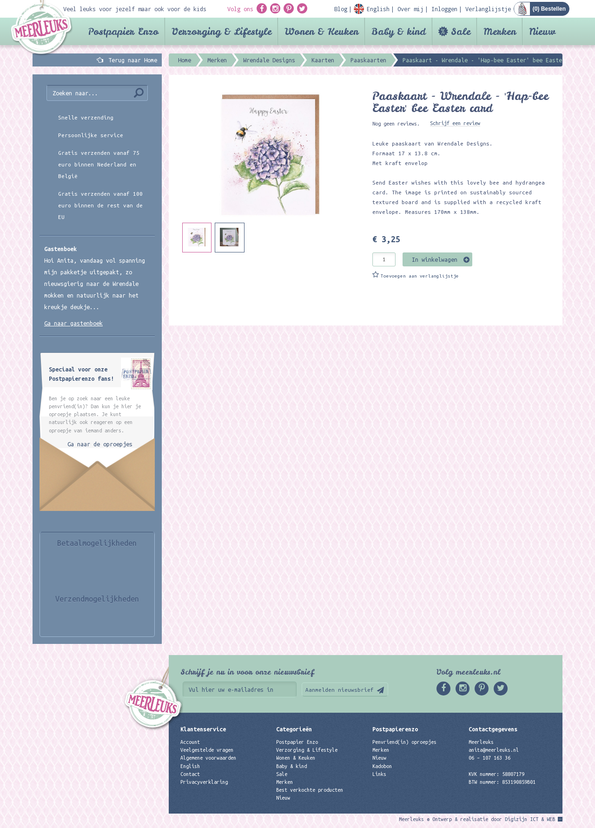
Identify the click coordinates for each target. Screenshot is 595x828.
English (190, 766)
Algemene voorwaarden (208, 758)
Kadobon (382, 766)
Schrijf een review (455, 123)
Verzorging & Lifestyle (221, 31)
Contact (190, 774)
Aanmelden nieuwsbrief (339, 690)
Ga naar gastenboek (73, 323)
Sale (460, 31)
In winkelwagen (434, 259)
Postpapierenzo (395, 729)
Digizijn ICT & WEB (530, 819)
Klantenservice (203, 729)
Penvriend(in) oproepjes (404, 742)
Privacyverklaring (204, 782)
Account (190, 742)
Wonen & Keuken (321, 31)
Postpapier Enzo (123, 31)
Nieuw (542, 31)
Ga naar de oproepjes (99, 444)
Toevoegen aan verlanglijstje (420, 275)
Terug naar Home (131, 60)
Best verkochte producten (309, 790)
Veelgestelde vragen (206, 750)
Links (379, 774)
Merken (499, 31)
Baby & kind (398, 31)
